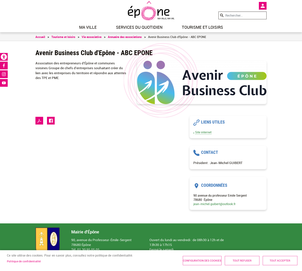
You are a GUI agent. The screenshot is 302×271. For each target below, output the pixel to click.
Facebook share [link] (51, 121)
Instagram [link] (4, 74)
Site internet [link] (203, 132)
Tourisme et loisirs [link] (202, 27)
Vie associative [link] (92, 37)
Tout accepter (280, 260)
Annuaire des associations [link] (125, 37)
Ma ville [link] (88, 27)
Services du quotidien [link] (139, 27)
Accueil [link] (40, 37)
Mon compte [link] (263, 6)
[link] (4, 57)
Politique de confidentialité (24, 261)
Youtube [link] (4, 83)
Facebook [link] (4, 65)
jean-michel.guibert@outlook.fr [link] (214, 204)
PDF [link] (39, 121)
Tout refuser (242, 260)
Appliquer (221, 15)
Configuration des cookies (202, 260)
